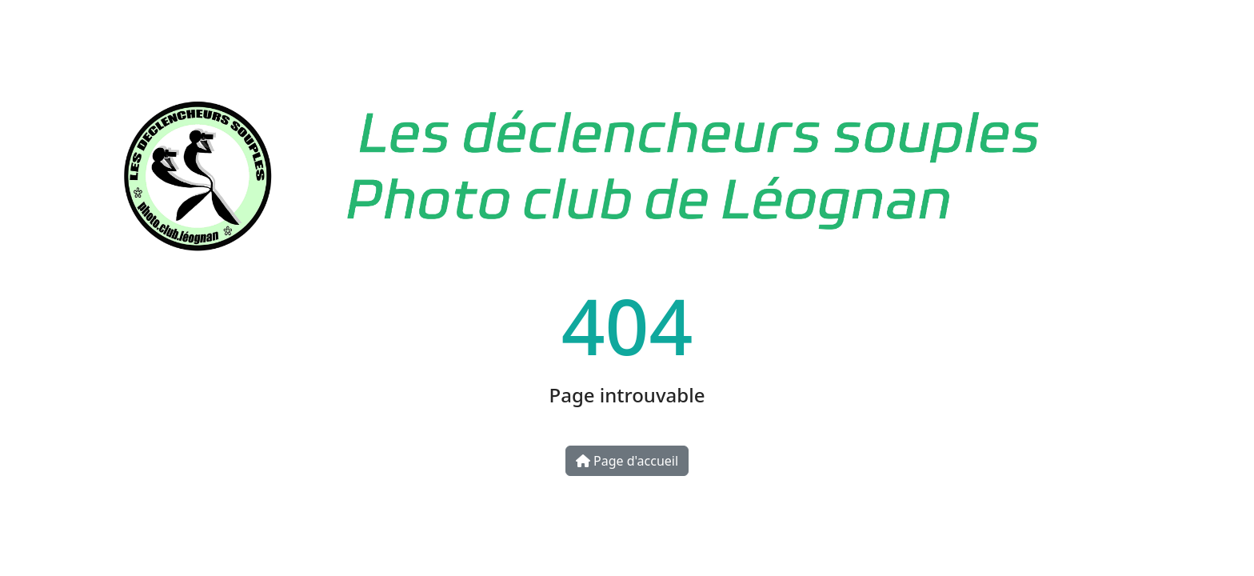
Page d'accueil (627, 461)
